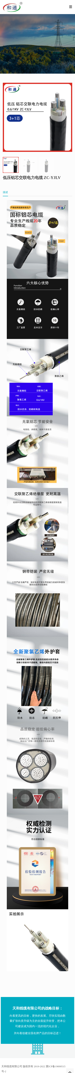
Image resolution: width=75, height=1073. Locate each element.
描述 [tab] (5, 192)
